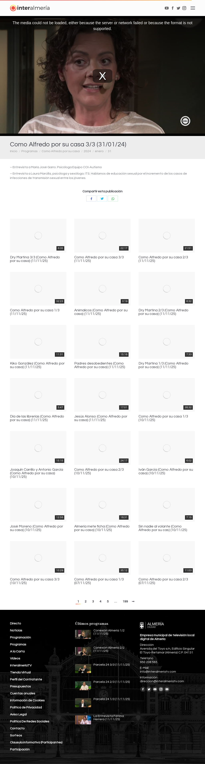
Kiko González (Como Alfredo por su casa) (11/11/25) (37, 365)
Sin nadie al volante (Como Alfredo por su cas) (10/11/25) (163, 528)
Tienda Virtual (20, 672)
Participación (20, 749)
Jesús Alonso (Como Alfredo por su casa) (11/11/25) (100, 418)
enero (99, 151)
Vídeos (15, 658)
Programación (20, 637)
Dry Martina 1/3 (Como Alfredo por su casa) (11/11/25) (164, 365)
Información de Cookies (27, 700)
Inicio (13, 151)
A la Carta (17, 651)
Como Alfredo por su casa (61, 151)
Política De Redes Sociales (29, 721)
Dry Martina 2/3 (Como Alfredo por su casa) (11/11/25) (164, 312)
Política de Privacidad (26, 707)
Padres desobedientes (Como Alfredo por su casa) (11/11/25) (99, 365)
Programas (29, 151)
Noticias (16, 630)
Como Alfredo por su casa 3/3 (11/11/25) (99, 259)
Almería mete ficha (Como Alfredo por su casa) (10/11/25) (102, 528)
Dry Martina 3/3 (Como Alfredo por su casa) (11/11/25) (35, 259)
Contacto (17, 728)
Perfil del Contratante (26, 679)
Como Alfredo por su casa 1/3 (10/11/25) (163, 418)
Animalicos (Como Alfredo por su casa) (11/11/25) (101, 312)
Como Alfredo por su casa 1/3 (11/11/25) (34, 312)
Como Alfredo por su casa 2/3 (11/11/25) (163, 259)
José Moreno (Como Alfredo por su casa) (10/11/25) (36, 528)
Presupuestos (20, 686)
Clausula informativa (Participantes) (36, 742)
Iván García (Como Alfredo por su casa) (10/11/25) (166, 471)
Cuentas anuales (22, 693)
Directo (15, 623)
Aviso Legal (18, 714)
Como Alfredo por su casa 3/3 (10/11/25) (34, 581)
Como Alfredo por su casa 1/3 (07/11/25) (99, 581)
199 (125, 601)
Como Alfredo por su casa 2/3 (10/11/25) (99, 471)
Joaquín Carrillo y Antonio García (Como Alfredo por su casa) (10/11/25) (36, 473)
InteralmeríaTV (21, 665)
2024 (87, 151)
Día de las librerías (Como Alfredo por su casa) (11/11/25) (37, 418)
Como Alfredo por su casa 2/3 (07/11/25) (163, 581)
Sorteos (16, 735)
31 (109, 151)
